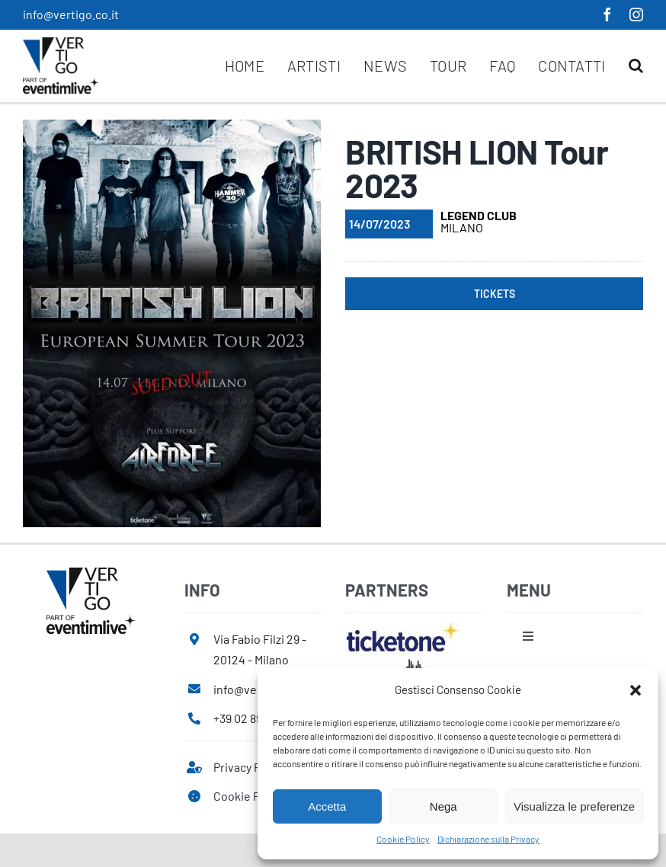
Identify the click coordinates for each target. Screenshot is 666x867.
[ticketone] (402, 626)
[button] (635, 690)
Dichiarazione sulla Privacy (488, 838)
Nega (443, 806)
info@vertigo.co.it (71, 14)
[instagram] (636, 14)
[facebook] (607, 14)
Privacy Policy (249, 767)
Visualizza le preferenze (574, 806)
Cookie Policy (403, 838)
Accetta (327, 806)
